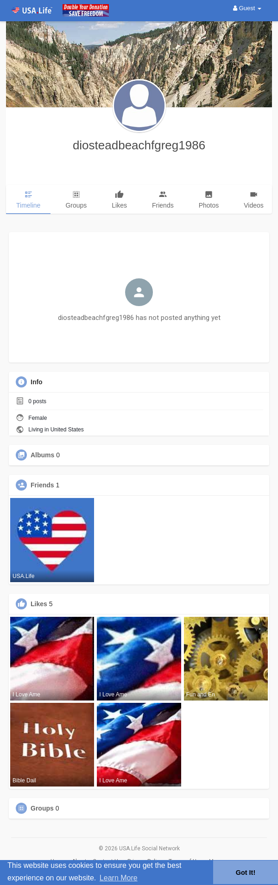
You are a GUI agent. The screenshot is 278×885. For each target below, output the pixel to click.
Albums (42, 455)
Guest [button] (247, 8)
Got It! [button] (245, 872)
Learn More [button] (119, 878)
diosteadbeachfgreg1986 (139, 145)
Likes (39, 604)
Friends (42, 485)
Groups (42, 808)
